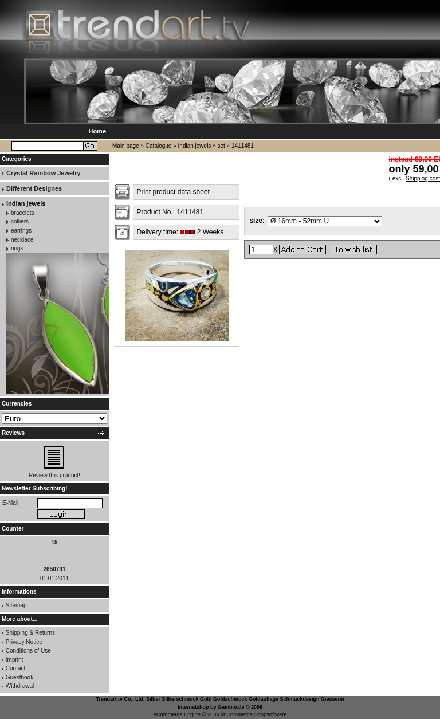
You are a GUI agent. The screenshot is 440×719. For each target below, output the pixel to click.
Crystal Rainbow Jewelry (43, 173)
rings (17, 248)
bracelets (22, 213)
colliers (20, 221)
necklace (22, 240)
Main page (125, 146)
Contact (15, 668)
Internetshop (193, 707)
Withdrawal (20, 686)
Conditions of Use (28, 650)
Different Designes (34, 188)
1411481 (242, 146)
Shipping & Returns (30, 633)
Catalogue (159, 146)
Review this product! (54, 475)
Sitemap (16, 605)
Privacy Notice (24, 642)
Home (97, 131)
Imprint (14, 660)
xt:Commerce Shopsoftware (253, 714)
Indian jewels (194, 146)
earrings (21, 230)
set (221, 146)
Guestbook (19, 677)
